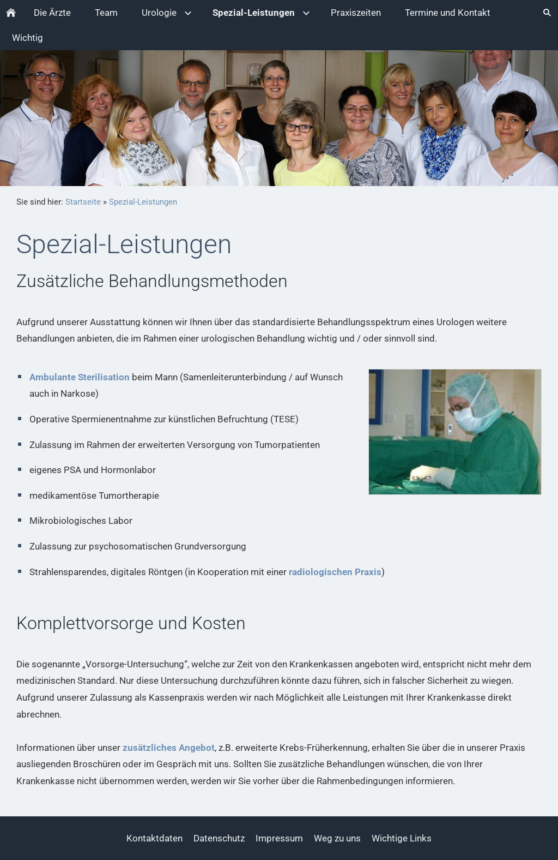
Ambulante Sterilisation (79, 377)
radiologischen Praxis (335, 571)
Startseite (83, 202)
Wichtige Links (402, 838)
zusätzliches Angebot (169, 747)
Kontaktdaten (154, 838)
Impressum (279, 838)
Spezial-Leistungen (143, 202)
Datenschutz (219, 838)
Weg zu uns (337, 838)
